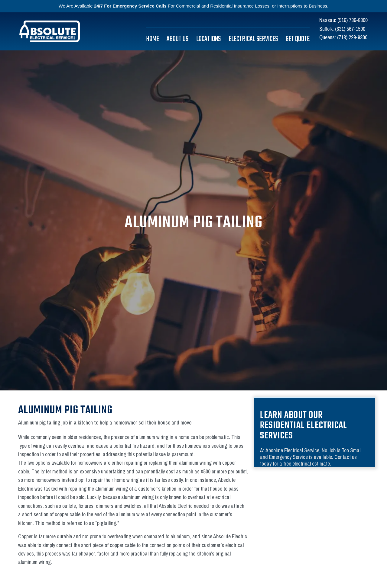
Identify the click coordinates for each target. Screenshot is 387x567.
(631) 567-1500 (350, 28)
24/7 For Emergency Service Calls (130, 5)
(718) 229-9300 (352, 37)
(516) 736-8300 (352, 20)
